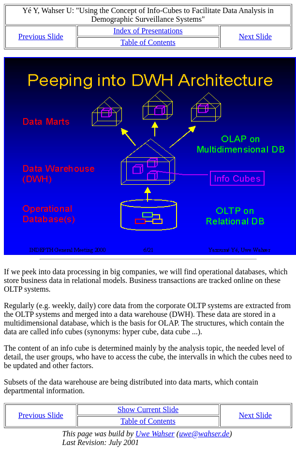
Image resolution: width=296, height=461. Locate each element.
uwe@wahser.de (204, 434)
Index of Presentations (147, 31)
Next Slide (255, 36)
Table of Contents (148, 42)
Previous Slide (40, 36)
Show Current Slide (148, 409)
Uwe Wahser (155, 434)
